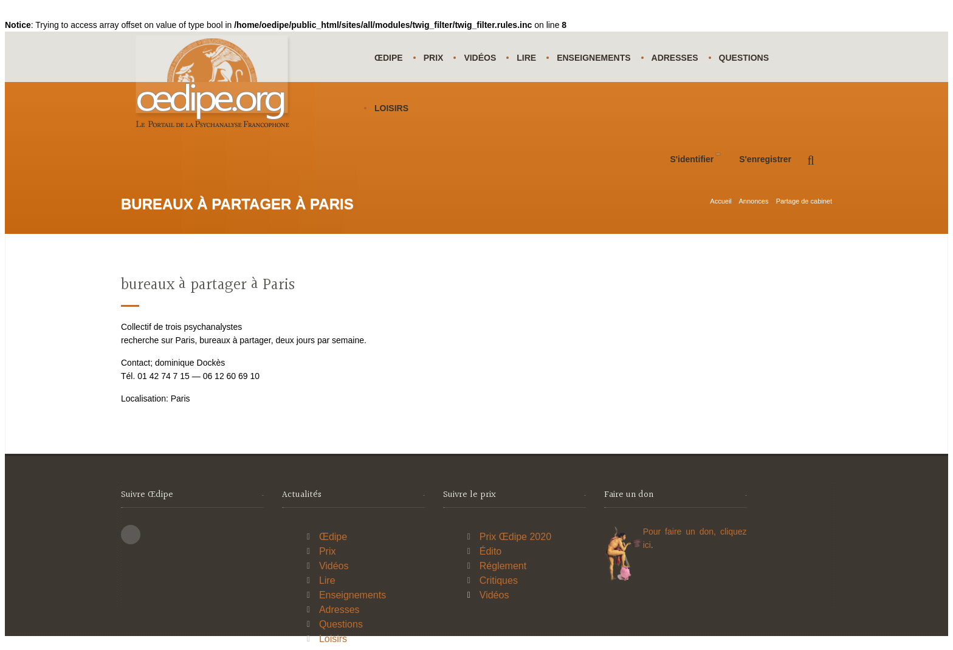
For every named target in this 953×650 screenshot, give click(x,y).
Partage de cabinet (804, 201)
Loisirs (391, 108)
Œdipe (388, 58)
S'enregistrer (765, 159)
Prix (434, 58)
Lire (526, 58)
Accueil (720, 201)
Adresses (675, 58)
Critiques (499, 580)
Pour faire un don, (681, 531)
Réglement (503, 566)
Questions (744, 58)
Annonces (753, 201)
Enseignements (593, 58)
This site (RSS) (130, 534)
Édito (490, 551)
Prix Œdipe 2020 (515, 537)
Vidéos (480, 58)
